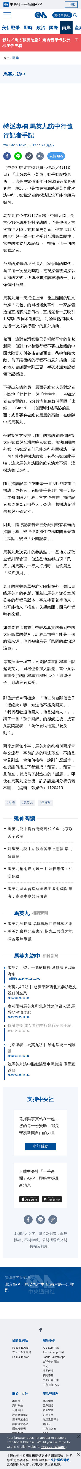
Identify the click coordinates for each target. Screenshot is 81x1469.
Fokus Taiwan (20, 1357)
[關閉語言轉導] (78, 1437)
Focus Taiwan (20, 1347)
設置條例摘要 (20, 1414)
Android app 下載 (53, 1352)
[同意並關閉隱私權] (78, 1455)
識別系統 (17, 1405)
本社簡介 (17, 1400)
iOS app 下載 (51, 1347)
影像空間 (48, 1410)
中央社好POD (51, 1384)
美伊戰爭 (11, 27)
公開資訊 (17, 1410)
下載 (71, 4)
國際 (53, 27)
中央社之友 (49, 1428)
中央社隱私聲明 (59, 1460)
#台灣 (11, 802)
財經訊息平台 (51, 1419)
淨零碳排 (48, 1370)
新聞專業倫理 (20, 1419)
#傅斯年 (45, 802)
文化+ (46, 1366)
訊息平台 (48, 1414)
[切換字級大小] (40, 156)
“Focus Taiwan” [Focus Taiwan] (53, 1446)
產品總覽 (48, 1400)
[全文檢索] (75, 15)
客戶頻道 (48, 1405)
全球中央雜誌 (51, 1361)
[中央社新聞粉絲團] (40, 1330)
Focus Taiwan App (54, 1357)
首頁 (6, 58)
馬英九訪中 (27, 956)
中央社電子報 (51, 1380)
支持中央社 (62, 15)
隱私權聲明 (19, 1428)
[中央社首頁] (40, 15)
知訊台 (47, 1424)
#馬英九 (27, 802)
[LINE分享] (18, 156)
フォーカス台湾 (21, 1352)
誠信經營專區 (20, 1424)
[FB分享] (7, 156)
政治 (40, 27)
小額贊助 (41, 1146)
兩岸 (66, 27)
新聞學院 (48, 1375)
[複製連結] (29, 156)
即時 (28, 27)
